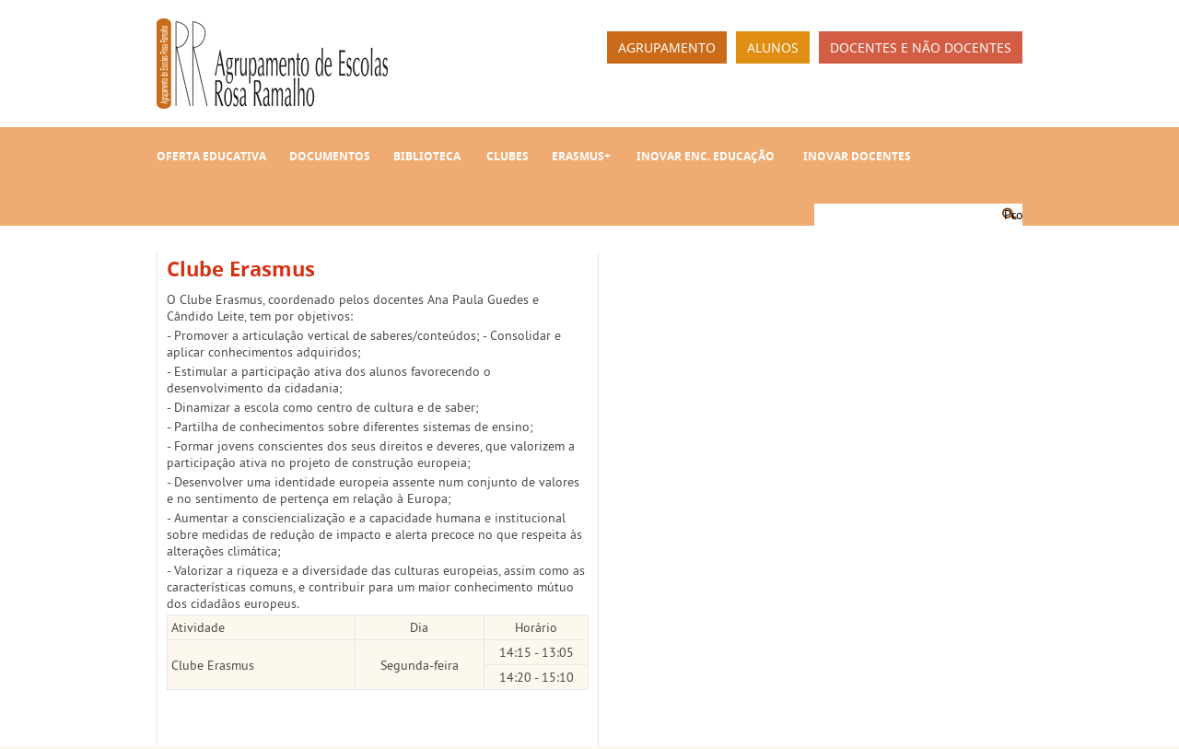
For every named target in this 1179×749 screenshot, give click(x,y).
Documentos (329, 156)
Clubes (507, 156)
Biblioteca (427, 156)
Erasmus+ (581, 156)
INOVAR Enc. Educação (705, 156)
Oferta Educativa (211, 156)
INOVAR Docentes (857, 156)
